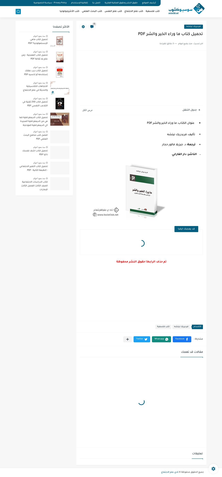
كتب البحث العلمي (92, 11)
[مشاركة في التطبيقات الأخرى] (127, 339)
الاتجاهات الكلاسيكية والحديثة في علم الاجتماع (35, 88)
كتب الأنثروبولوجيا (69, 11)
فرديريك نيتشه (193, 26)
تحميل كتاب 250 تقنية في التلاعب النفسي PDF (35, 104)
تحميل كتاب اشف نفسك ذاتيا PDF (35, 153)
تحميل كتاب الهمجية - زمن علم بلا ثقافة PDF (34, 57)
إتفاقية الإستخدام (79, 3)
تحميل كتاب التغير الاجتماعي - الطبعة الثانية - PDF (33, 168)
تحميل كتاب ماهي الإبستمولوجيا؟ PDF (38, 41)
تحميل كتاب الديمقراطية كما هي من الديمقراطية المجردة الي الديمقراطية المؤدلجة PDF (33, 122)
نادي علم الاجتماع (169, 472)
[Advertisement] (141, 78)
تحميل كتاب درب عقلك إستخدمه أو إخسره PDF (36, 73)
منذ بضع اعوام (39, 36)
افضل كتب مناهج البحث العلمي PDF (35, 137)
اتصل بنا (96, 3)
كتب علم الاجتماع (134, 11)
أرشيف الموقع (149, 3)
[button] (182, 339)
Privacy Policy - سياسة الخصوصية (50, 3)
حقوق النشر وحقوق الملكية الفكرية (121, 3)
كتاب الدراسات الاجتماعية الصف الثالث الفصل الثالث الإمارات (34, 186)
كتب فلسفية (153, 11)
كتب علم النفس (113, 11)
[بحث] (18, 11)
